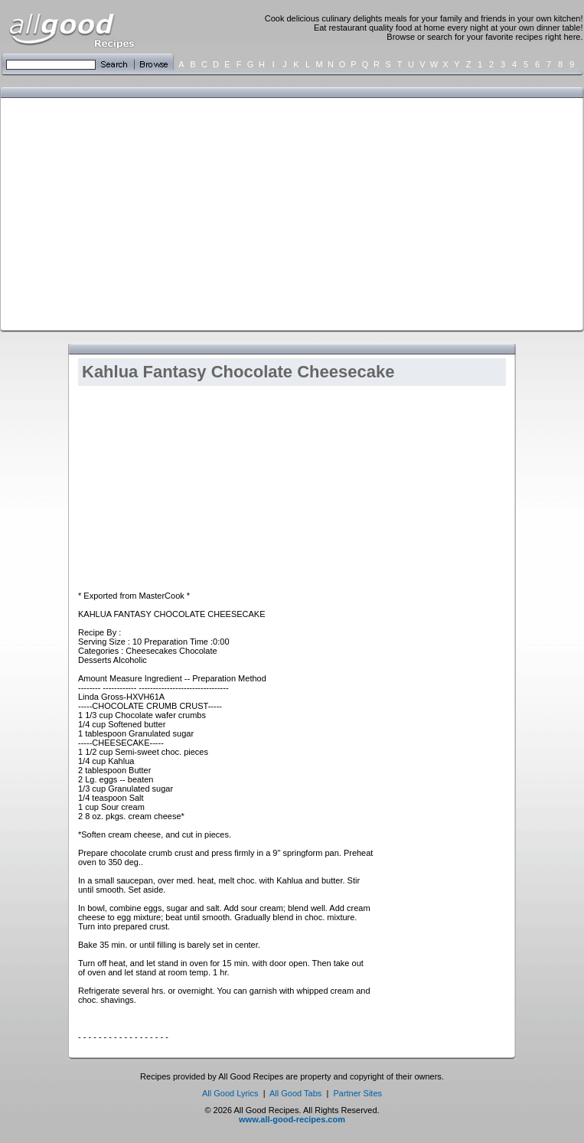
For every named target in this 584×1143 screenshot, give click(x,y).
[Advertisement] (261, 213)
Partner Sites (357, 1093)
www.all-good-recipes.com (292, 1119)
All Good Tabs (295, 1093)
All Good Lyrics (230, 1093)
